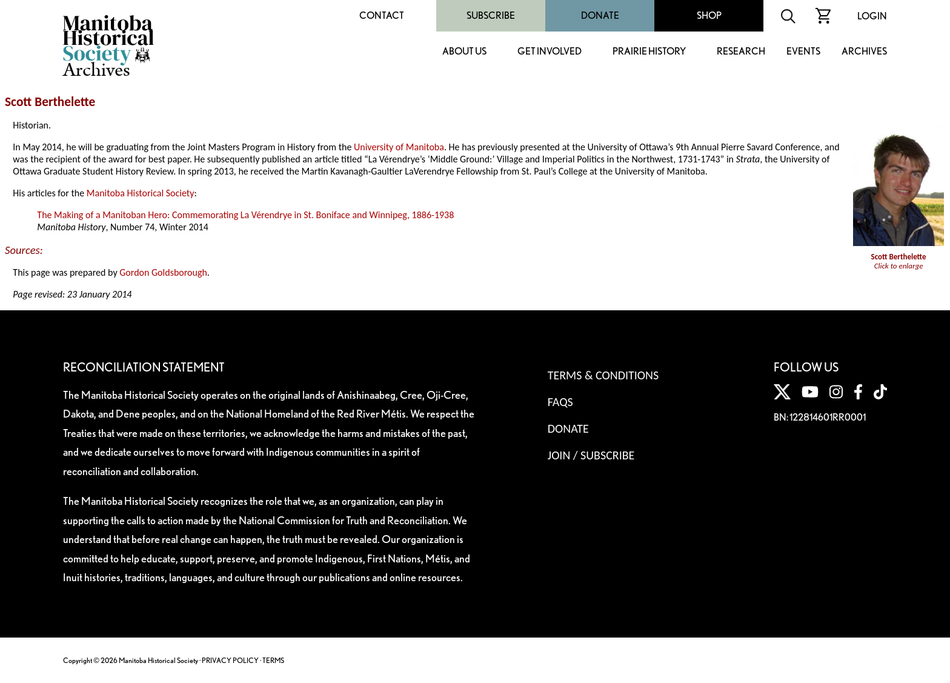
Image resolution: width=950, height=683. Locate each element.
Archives (864, 52)
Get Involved (549, 52)
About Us (464, 52)
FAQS (560, 402)
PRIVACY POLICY (230, 660)
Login (872, 16)
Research (741, 52)
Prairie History (649, 52)
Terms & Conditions (603, 375)
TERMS (273, 660)
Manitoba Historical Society (140, 193)
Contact (381, 15)
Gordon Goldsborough (163, 272)
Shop (709, 15)
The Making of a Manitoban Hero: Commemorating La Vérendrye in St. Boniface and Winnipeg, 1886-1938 (245, 215)
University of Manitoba (399, 147)
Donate (600, 15)
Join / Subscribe (591, 455)
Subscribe (491, 15)
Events (803, 52)
